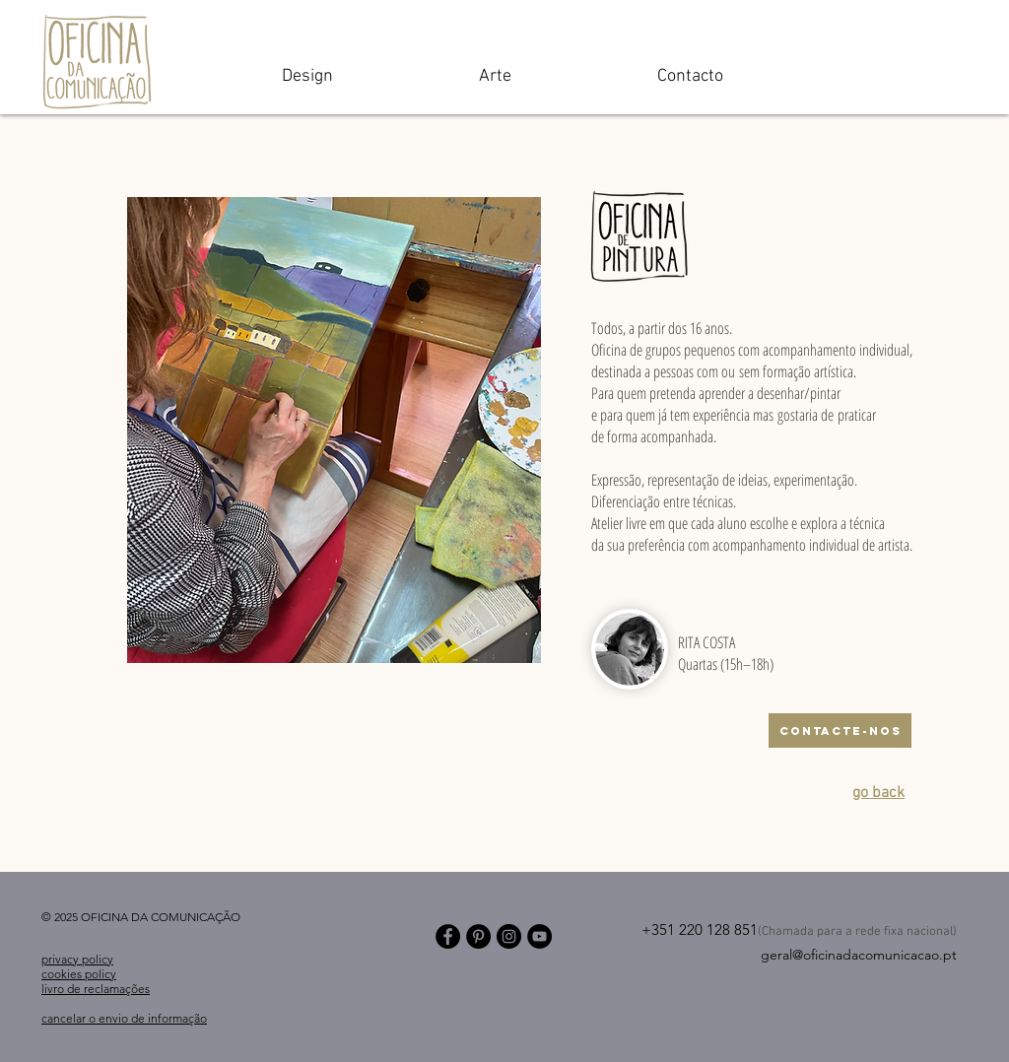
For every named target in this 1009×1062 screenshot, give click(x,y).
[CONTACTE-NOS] (840, 730)
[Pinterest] (478, 936)
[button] (334, 430)
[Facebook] (448, 936)
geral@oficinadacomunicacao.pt (859, 954)
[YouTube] (539, 936)
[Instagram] (509, 936)
